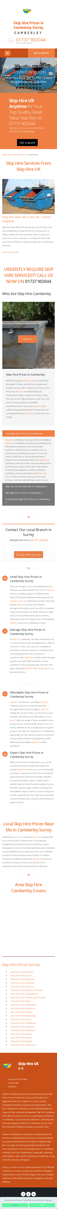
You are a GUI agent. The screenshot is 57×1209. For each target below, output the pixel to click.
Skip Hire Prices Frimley (21, 1037)
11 (23, 88)
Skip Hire (6, 154)
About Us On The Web (17, 1079)
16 (40, 88)
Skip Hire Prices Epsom (21, 975)
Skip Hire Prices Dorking (22, 972)
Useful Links (13, 1083)
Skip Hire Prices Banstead (22, 979)
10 (20, 88)
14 (34, 88)
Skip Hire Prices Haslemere (23, 1030)
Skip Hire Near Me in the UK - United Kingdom (28, 69)
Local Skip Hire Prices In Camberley (24, 433)
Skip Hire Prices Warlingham (23, 1004)
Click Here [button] (48, 1200)
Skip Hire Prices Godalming (23, 1023)
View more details (10, 252)
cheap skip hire (44, 668)
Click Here (27, 339)
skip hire (19, 391)
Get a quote (41, 53)
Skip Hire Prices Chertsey (22, 986)
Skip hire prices (19, 154)
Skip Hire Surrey (29, 554)
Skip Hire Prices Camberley (23, 1008)
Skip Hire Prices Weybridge (23, 1015)
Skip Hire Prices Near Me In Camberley (26, 486)
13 (30, 88)
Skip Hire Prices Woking (21, 1012)
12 (27, 88)
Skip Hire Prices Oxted (21, 1019)
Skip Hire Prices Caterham (23, 982)
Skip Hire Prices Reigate (21, 1041)
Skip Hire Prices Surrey (21, 964)
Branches (12, 1086)
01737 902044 (31, 39)
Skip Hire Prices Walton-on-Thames (27, 990)
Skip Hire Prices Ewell (20, 1001)
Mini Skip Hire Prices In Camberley (24, 492)
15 (37, 88)
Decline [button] (15, 1205)
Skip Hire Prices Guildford (22, 1026)
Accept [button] (42, 1205)
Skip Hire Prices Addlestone (23, 1044)
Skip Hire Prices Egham (21, 1034)
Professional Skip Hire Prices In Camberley (27, 501)
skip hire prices (30, 380)
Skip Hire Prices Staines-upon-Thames (28, 997)
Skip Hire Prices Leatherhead (24, 993)
